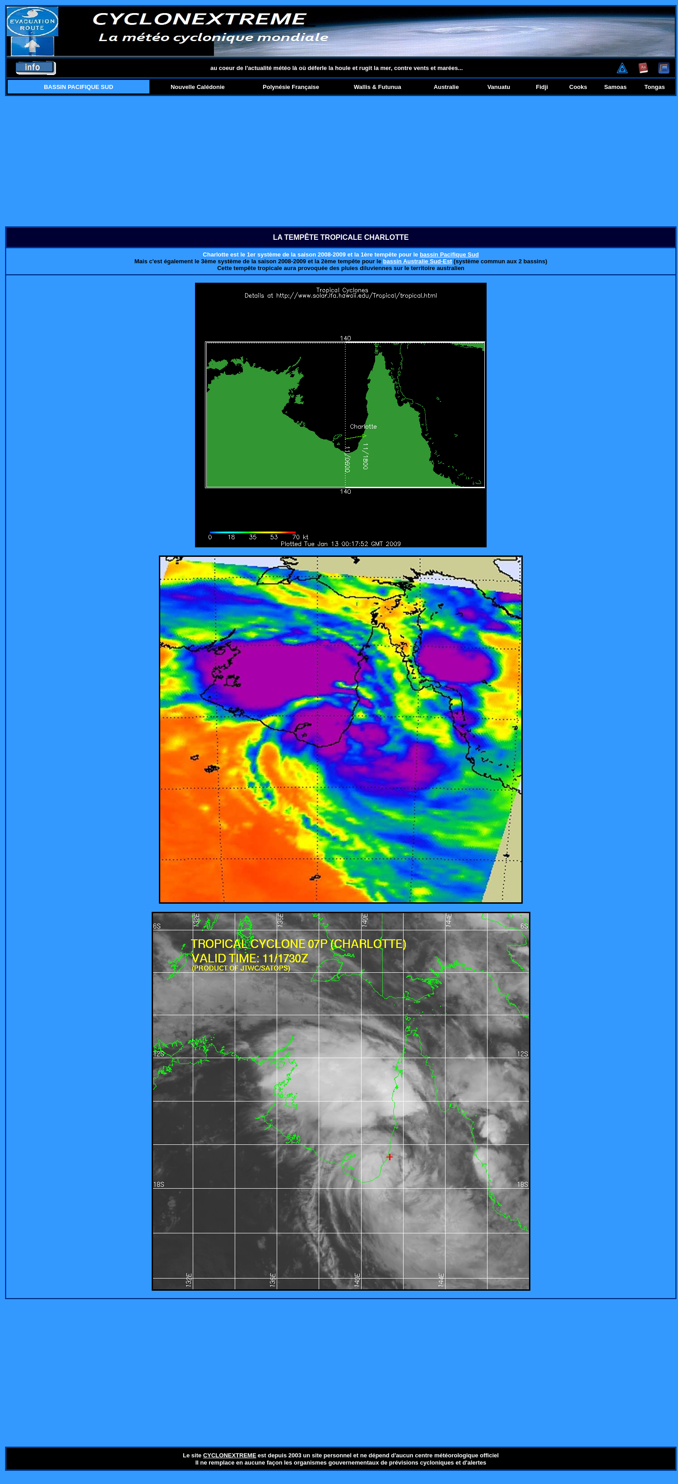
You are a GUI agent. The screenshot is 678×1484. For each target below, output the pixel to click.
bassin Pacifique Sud (449, 254)
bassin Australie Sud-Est (417, 261)
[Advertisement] (341, 161)
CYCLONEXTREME (229, 1455)
